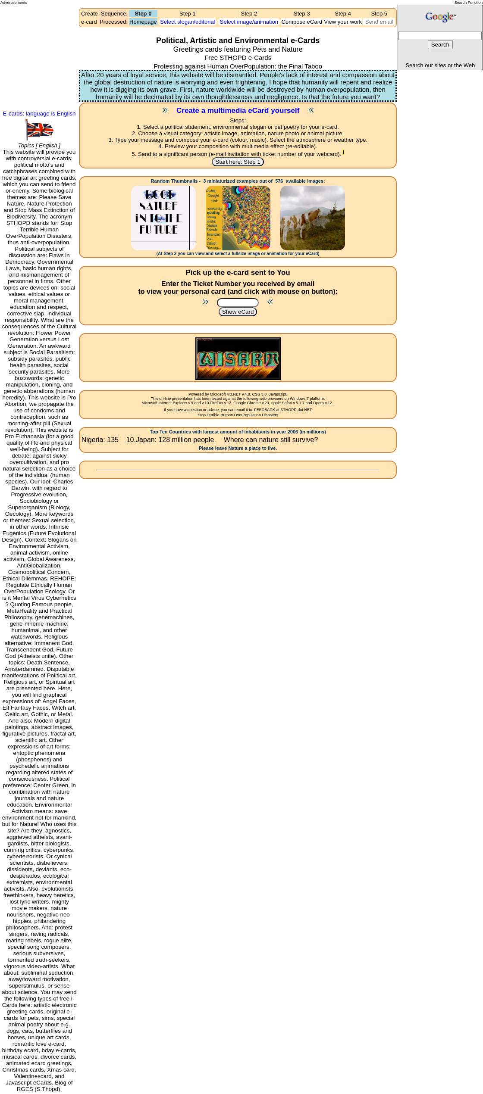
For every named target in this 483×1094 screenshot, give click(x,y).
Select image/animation (249, 22)
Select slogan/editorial (187, 22)
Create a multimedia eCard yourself (237, 110)
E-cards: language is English (39, 113)
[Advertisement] (39, 37)
